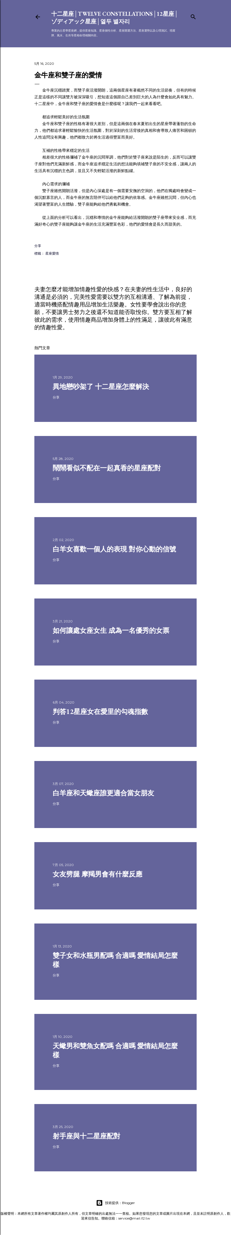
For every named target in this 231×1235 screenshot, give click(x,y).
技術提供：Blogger (115, 1203)
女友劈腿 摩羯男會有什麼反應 (97, 874)
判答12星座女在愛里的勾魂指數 (100, 711)
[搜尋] (193, 15)
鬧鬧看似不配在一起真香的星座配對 (107, 468)
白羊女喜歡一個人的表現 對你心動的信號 (114, 549)
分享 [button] (37, 246)
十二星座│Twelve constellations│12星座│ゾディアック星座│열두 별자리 (114, 17)
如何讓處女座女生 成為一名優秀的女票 (111, 630)
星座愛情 (52, 253)
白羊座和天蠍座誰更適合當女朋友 (103, 793)
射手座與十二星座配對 (86, 1136)
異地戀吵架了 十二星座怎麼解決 (101, 386)
